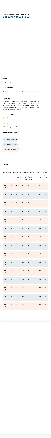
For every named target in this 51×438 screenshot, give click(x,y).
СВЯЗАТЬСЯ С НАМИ (11, 149)
